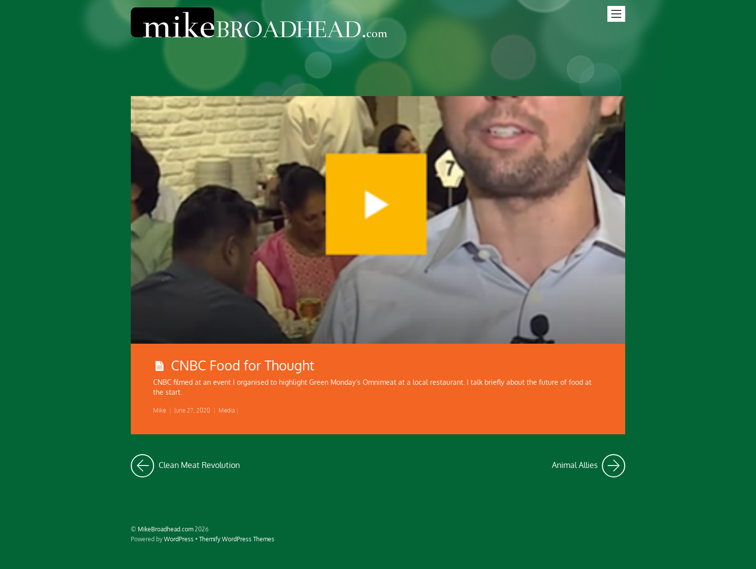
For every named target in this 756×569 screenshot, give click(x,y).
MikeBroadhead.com (165, 529)
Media (226, 410)
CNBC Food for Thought (242, 365)
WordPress (179, 539)
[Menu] (616, 14)
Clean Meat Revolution (185, 465)
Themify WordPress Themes (236, 539)
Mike (159, 410)
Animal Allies (588, 465)
